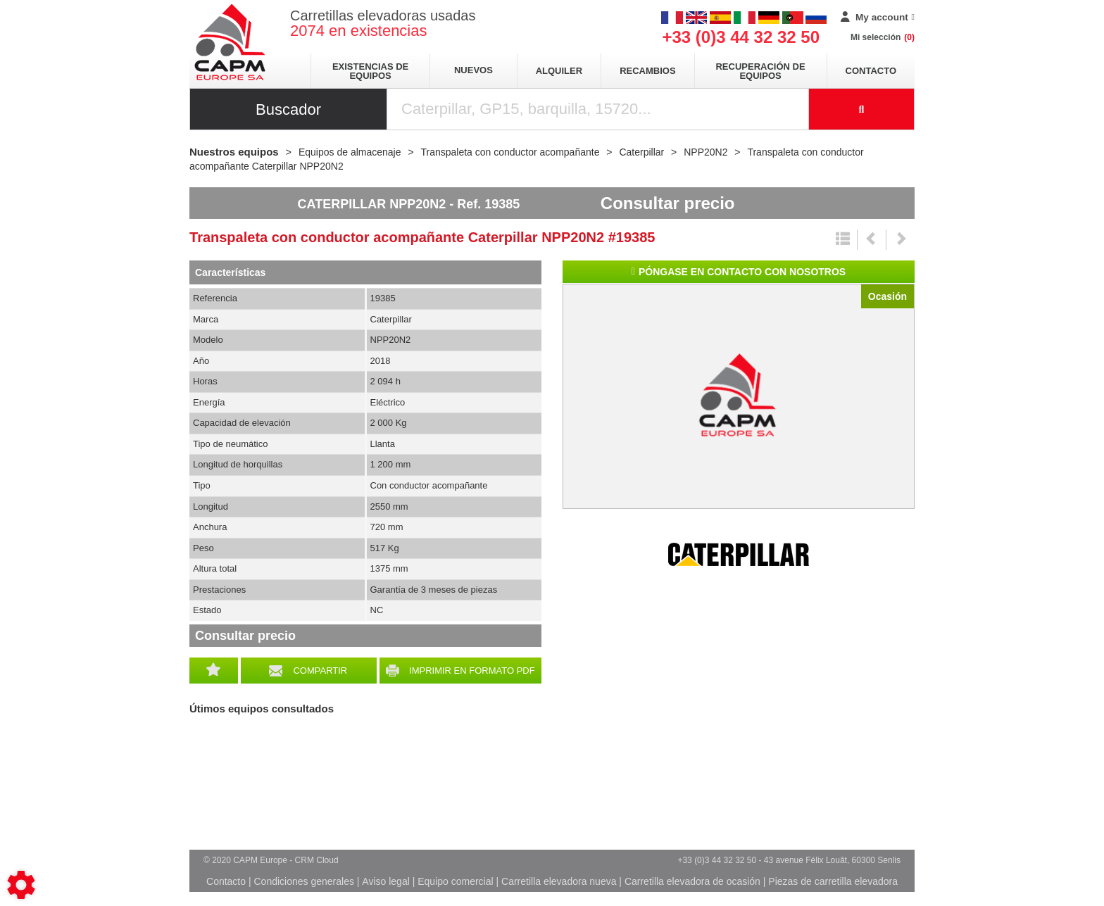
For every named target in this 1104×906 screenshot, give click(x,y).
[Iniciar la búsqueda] (862, 109)
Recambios (647, 70)
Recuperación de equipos (760, 71)
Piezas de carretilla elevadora (833, 881)
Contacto (871, 70)
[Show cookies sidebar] (21, 885)
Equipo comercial (455, 881)
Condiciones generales (303, 881)
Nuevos (473, 70)
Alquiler (559, 70)
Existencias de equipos (370, 71)
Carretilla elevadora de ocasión (692, 881)
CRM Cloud (317, 860)
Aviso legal (385, 881)
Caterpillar (738, 555)
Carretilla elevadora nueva (558, 881)
